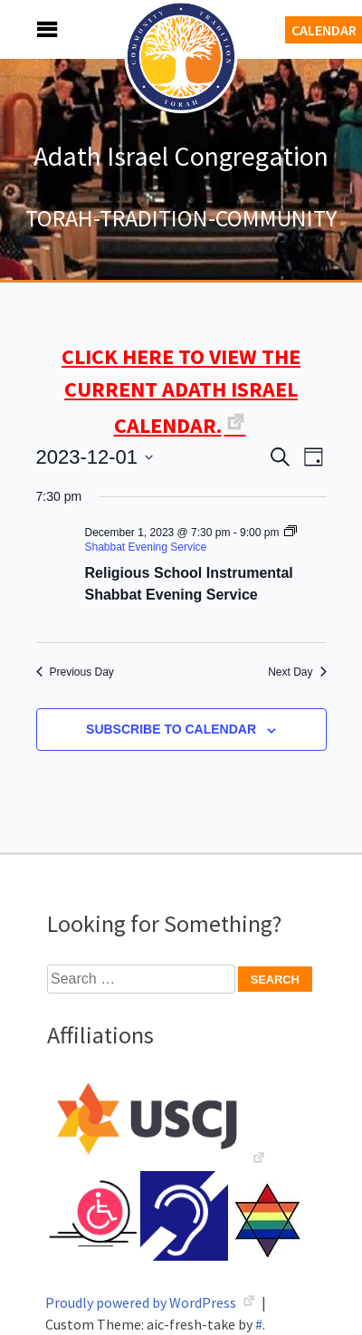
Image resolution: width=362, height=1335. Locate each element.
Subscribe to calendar (171, 729)
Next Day (297, 672)
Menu (27, 29)
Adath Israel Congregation (181, 156)
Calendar (324, 30)
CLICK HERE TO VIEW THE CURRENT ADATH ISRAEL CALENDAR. (181, 390)
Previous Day (75, 672)
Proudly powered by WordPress (142, 1302)
